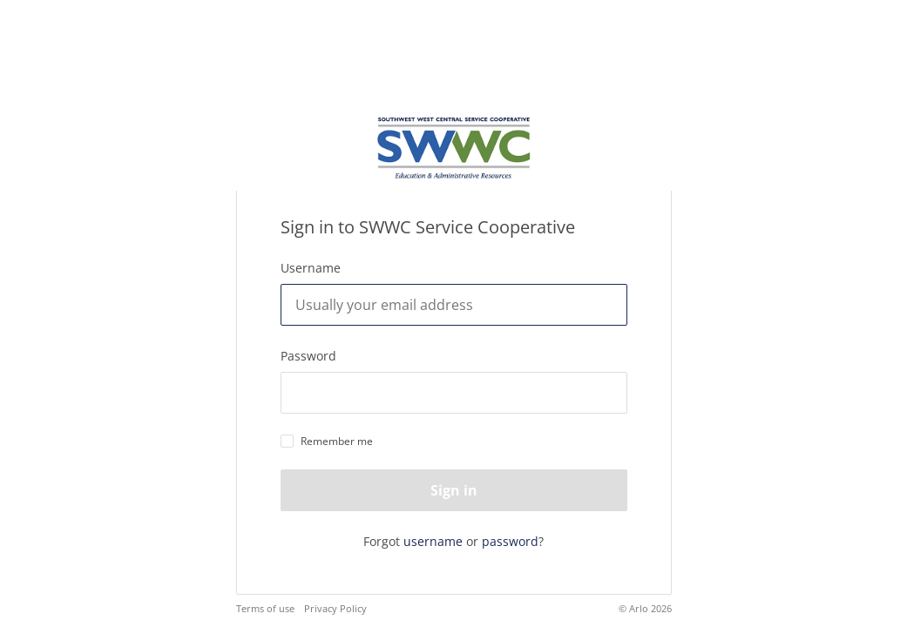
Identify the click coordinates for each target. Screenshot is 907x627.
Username (311, 268)
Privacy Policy (335, 608)
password (510, 541)
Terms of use (265, 608)
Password (308, 355)
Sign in (453, 490)
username (433, 541)
